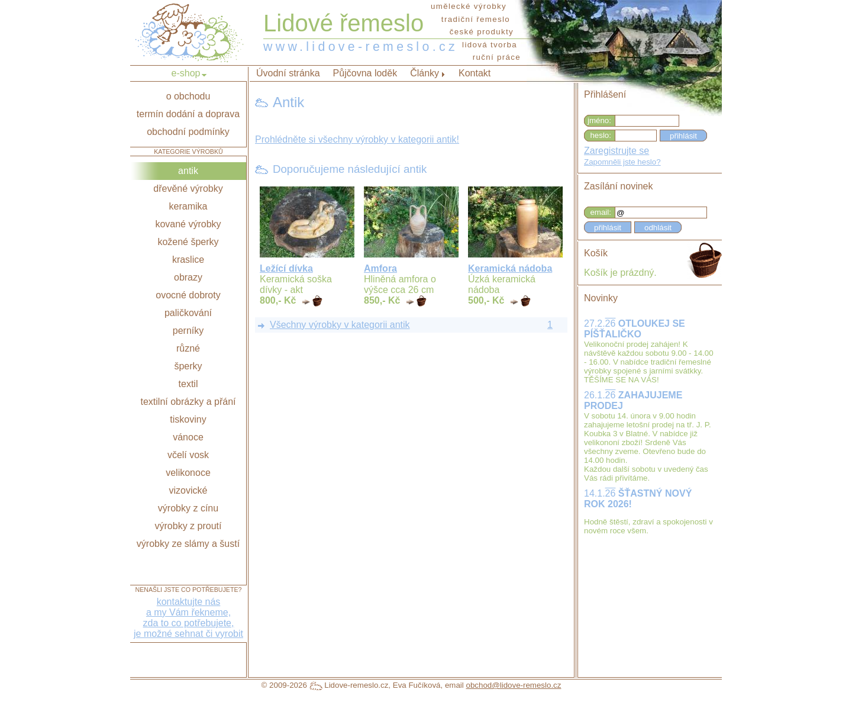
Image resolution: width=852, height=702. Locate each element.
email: (600, 212)
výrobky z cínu (188, 508)
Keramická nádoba (510, 268)
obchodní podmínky (188, 132)
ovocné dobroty (188, 295)
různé (188, 348)
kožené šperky (187, 242)
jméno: (599, 120)
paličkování (188, 313)
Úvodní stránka (288, 73)
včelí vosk (188, 455)
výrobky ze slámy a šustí (188, 544)
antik (188, 171)
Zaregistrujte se (616, 151)
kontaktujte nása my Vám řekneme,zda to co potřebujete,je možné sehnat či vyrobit (188, 618)
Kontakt (474, 73)
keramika (188, 206)
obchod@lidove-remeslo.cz (513, 685)
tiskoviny (188, 419)
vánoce (188, 437)
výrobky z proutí (188, 526)
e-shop (186, 73)
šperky (188, 366)
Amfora (380, 268)
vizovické (188, 490)
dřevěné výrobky (187, 188)
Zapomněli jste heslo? (622, 161)
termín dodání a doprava (188, 114)
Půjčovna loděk (365, 73)
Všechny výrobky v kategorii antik (340, 325)
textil (188, 384)
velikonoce (188, 473)
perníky (188, 331)
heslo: (600, 135)
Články (424, 73)
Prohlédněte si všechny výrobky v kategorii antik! (357, 139)
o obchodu (188, 96)
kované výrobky (188, 224)
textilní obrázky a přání (188, 402)
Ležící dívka (286, 268)
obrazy (188, 277)
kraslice (188, 260)
